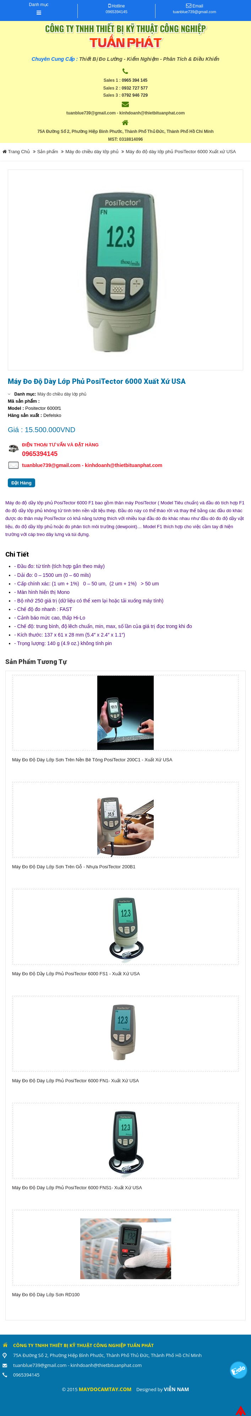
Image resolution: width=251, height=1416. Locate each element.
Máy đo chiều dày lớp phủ (91, 151)
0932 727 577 (135, 88)
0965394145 (116, 12)
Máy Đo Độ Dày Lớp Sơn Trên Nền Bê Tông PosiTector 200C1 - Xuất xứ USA (92, 759)
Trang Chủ (16, 151)
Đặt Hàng (21, 483)
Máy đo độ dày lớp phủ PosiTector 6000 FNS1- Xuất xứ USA (77, 1187)
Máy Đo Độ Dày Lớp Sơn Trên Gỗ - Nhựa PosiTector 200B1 (73, 866)
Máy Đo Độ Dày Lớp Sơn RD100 (46, 1294)
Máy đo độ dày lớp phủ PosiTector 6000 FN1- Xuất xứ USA (75, 1080)
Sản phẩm (47, 151)
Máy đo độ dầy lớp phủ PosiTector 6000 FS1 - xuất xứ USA (76, 973)
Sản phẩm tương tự (36, 661)
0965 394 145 (134, 80)
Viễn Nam (176, 1389)
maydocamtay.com (105, 1389)
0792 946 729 (135, 95)
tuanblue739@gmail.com (194, 12)
